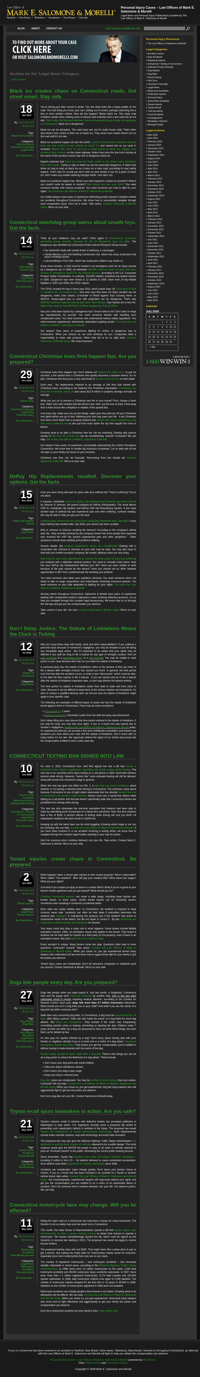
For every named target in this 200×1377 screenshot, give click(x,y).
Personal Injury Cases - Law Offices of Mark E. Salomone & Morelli (89, 1359)
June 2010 (153, 293)
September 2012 (156, 236)
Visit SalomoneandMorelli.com (123, 28)
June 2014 (153, 165)
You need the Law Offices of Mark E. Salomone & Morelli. (80, 191)
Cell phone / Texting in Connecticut (22, 813)
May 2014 (152, 168)
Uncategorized (155, 118)
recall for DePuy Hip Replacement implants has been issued (100, 501)
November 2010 (156, 276)
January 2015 (154, 145)
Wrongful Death (155, 124)
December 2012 (156, 226)
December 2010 (156, 273)
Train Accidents (155, 111)
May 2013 (152, 209)
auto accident (48, 658)
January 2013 (154, 222)
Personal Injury (25, 281)
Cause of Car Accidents (26, 796)
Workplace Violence (157, 121)
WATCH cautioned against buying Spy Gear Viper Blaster (73, 302)
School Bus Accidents (158, 101)
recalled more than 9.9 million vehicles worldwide (104, 1156)
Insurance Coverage (22, 147)
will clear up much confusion (112, 785)
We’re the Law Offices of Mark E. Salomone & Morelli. (76, 439)
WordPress (149, 1359)
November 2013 (156, 189)
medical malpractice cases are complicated (90, 546)
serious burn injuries (107, 378)
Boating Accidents (156, 60)
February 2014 (155, 178)
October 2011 (154, 253)
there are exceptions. (69, 1022)
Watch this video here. (111, 372)
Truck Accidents (155, 114)
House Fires (27, 400)
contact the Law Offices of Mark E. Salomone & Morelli (97, 727)
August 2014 (154, 158)
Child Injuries (26, 267)
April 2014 (153, 172)
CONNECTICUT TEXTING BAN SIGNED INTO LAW (67, 756)
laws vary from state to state (87, 938)
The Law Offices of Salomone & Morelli (167, 43)
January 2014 (154, 182)
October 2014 (154, 151)
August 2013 (154, 199)
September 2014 (156, 155)
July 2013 (152, 202)
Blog (21, 28)
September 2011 (156, 256)
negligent (61, 916)
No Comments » (25, 155)
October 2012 (154, 232)
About (35, 28)
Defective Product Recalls (160, 67)
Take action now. (108, 1310)
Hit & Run (152, 80)
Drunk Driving (154, 77)
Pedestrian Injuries (157, 94)
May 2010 (152, 297)
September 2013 (156, 195)
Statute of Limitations (27, 674)
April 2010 (153, 300)
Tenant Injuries (25, 903)
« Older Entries (18, 79)
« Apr (152, 347)
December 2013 (156, 185)
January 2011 (154, 270)
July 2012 (152, 239)
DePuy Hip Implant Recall (23, 522)
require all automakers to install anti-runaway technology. (76, 1131)
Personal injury (52, 711)
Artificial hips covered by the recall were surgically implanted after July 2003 (85, 521)
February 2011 (155, 266)
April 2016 (153, 135)
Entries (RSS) (93, 1362)
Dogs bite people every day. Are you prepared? (64, 982)
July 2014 (152, 162)
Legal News (27, 149)
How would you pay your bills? (105, 184)
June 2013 (153, 205)
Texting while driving (22, 803)
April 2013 (153, 212)
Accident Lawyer (156, 53)
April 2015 (153, 138)
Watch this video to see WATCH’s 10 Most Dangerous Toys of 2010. (79, 305)
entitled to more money (104, 1080)
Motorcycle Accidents (27, 1251)
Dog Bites (28, 1024)
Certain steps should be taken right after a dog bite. (71, 1054)
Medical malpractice (55, 715)
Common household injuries (58, 896)
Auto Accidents (25, 144)
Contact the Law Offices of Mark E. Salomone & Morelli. (102, 827)
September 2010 (156, 283)
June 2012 (153, 243)
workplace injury (73, 658)
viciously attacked (81, 995)
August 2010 (154, 286)
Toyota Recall (26, 1155)
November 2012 (156, 229)
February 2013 (155, 219)
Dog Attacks (27, 1021)
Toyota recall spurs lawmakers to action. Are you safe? (73, 1111)
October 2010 (154, 280)
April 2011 (153, 263)
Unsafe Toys (27, 269)
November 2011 (156, 249)
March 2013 (153, 216)
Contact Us (54, 28)
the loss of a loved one (65, 436)
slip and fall (96, 658)
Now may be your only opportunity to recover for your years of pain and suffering (88, 558)
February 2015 (155, 141)
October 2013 (154, 192)
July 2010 (152, 290)
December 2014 (156, 148)
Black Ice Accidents (22, 135)
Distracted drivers (24, 800)
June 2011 (153, 259)
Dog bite (45, 1080)
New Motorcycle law (22, 1255)
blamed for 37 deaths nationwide (86, 1163)
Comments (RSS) (117, 1362)
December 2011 (156, 246)
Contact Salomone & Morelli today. (99, 610)
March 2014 (153, 175)
